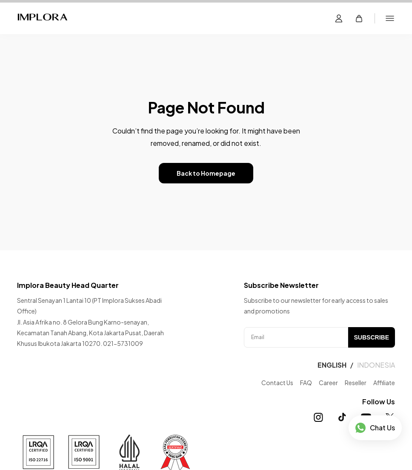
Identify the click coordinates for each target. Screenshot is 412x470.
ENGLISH (332, 364)
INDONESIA (376, 364)
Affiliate (384, 382)
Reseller (355, 382)
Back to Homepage (206, 173)
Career (328, 382)
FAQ (306, 382)
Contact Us (277, 382)
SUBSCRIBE (371, 337)
